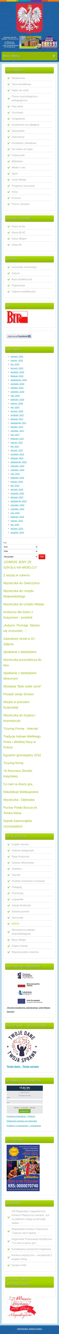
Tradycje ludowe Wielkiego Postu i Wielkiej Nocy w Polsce (22, 742)
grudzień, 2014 (17, 532)
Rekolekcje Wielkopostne (20, 792)
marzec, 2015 (17, 521)
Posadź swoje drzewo (18, 694)
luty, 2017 (15, 446)
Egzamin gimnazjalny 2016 (22, 755)
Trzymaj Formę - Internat (20, 728)
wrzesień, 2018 (17, 384)
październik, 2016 (19, 462)
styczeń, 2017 (17, 450)
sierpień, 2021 (17, 356)
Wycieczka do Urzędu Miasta (23, 604)
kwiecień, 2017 (17, 438)
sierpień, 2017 (17, 427)
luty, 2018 (15, 407)
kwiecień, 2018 (17, 399)
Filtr (42, 557)
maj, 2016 (15, 474)
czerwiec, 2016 (17, 470)
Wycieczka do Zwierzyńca (21, 583)
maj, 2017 (15, 435)
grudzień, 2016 (17, 454)
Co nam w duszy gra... (19, 784)
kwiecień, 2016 (17, 478)
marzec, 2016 (17, 481)
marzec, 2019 (17, 360)
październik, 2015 (19, 501)
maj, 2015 (15, 513)
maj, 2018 (15, 395)
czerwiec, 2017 (17, 431)
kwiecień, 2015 (17, 517)
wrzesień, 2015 (17, 505)
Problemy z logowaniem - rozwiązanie (24, 1126)
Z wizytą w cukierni (16, 575)
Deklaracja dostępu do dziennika (22, 1121)
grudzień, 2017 (17, 415)
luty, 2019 (15, 364)
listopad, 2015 (17, 497)
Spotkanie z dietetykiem (20, 652)
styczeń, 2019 (17, 368)
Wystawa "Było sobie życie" (22, 686)
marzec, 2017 (17, 442)
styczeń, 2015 (17, 528)
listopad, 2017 (17, 419)
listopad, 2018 (17, 376)
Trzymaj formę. (13, 763)
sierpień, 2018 (17, 388)
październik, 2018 (19, 380)
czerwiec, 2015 (17, 509)
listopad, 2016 (17, 458)
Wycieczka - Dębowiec (19, 799)
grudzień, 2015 (17, 493)
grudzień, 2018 (17, 372)
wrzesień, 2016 (17, 466)
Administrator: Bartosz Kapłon (29, 1329)
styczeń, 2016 (17, 489)
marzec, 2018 (17, 403)
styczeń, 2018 (17, 411)
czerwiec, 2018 (17, 391)
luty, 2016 (15, 485)
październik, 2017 (19, 423)
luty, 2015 (15, 524)
